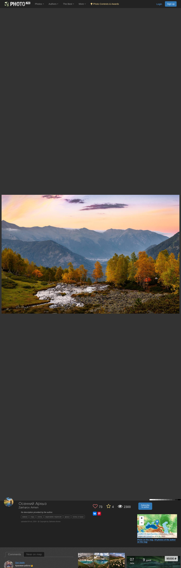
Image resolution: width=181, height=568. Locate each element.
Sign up (171, 4)
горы (32, 517)
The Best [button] (68, 4)
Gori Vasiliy (20, 563)
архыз (67, 517)
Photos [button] (39, 4)
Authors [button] (53, 4)
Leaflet (140, 534)
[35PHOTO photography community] (17, 4)
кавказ (24, 517)
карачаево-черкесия (53, 517)
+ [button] (142, 518)
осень (39, 517)
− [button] (142, 523)
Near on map (34, 554)
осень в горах (78, 517)
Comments (14, 554)
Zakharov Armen (29, 507)
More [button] (82, 4)
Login (159, 4)
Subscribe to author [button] (145, 506)
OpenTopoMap (152, 534)
